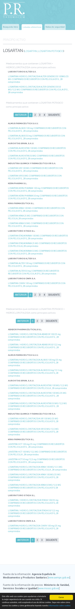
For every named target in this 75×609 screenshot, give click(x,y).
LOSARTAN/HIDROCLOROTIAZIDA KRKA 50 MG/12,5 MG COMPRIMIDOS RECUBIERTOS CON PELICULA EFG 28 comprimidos (34, 488)
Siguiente (54, 115)
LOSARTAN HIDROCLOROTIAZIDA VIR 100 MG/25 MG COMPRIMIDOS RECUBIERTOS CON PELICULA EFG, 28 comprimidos (33, 421)
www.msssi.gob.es (48, 588)
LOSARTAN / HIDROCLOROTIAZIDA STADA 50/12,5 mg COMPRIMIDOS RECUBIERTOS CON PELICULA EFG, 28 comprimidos (33, 513)
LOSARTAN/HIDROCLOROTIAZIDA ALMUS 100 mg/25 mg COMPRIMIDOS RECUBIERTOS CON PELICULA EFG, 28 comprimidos (35, 363)
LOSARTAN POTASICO (50, 51)
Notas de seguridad (55, 27)
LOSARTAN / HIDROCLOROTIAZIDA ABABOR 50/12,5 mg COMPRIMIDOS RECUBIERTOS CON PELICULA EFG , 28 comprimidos (34, 347)
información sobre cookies (60, 605)
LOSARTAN (30, 51)
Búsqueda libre (10, 27)
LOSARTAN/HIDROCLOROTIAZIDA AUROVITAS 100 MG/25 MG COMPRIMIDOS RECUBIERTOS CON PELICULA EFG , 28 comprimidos (37, 396)
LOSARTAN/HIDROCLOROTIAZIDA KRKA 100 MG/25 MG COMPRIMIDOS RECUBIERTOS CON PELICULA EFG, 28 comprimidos (34, 477)
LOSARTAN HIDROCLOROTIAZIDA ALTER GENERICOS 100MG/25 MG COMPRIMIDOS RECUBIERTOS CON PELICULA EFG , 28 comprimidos (38, 79)
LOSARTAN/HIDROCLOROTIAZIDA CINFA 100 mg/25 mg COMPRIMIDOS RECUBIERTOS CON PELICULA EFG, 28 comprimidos (34, 528)
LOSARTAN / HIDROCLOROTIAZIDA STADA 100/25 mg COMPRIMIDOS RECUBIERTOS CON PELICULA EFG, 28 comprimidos (33, 503)
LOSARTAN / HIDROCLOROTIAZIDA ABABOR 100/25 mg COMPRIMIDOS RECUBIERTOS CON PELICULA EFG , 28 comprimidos (34, 337)
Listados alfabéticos (32, 27)
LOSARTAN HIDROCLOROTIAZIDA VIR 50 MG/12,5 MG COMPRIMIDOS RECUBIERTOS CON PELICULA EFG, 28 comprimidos (33, 432)
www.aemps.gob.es (59, 577)
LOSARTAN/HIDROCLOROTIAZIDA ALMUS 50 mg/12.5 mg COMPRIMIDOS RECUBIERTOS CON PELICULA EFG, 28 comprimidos (35, 373)
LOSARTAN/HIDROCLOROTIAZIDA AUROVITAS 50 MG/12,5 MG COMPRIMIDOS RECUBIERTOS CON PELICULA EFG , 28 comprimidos (37, 406)
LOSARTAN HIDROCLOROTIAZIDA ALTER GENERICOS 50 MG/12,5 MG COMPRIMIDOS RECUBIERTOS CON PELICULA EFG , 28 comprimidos (38, 90)
